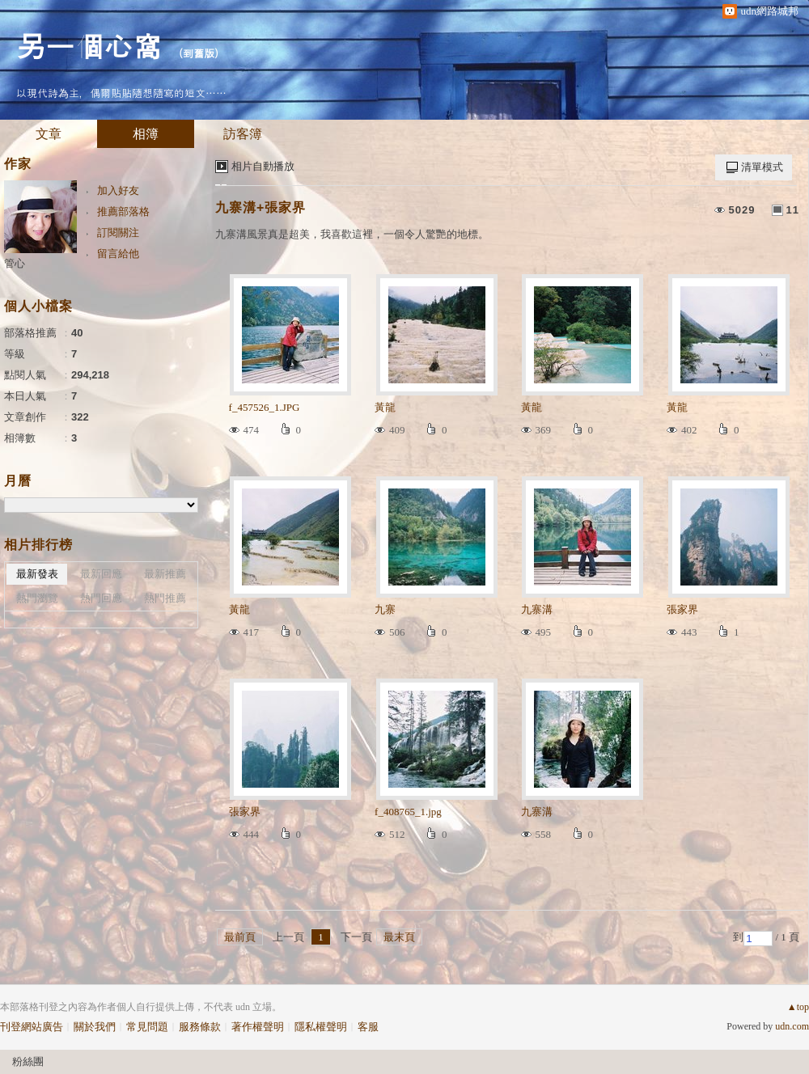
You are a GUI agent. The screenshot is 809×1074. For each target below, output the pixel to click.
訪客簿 (242, 134)
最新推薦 (165, 574)
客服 (368, 1027)
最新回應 (101, 574)
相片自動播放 (262, 166)
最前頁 (240, 937)
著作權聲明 (257, 1027)
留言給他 (118, 253)
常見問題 (147, 1027)
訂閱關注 (118, 232)
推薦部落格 (123, 211)
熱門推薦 (165, 598)
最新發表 (37, 574)
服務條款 (200, 1027)
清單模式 (762, 167)
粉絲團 (28, 1061)
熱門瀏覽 (37, 598)
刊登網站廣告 (31, 1027)
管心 (14, 263)
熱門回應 (101, 598)
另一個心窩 (89, 45)
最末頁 (399, 937)
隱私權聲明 (320, 1027)
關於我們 (95, 1027)
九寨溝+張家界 (260, 207)
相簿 (146, 134)
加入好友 (118, 190)
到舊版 (198, 53)
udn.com (792, 1026)
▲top (798, 1007)
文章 (48, 134)
